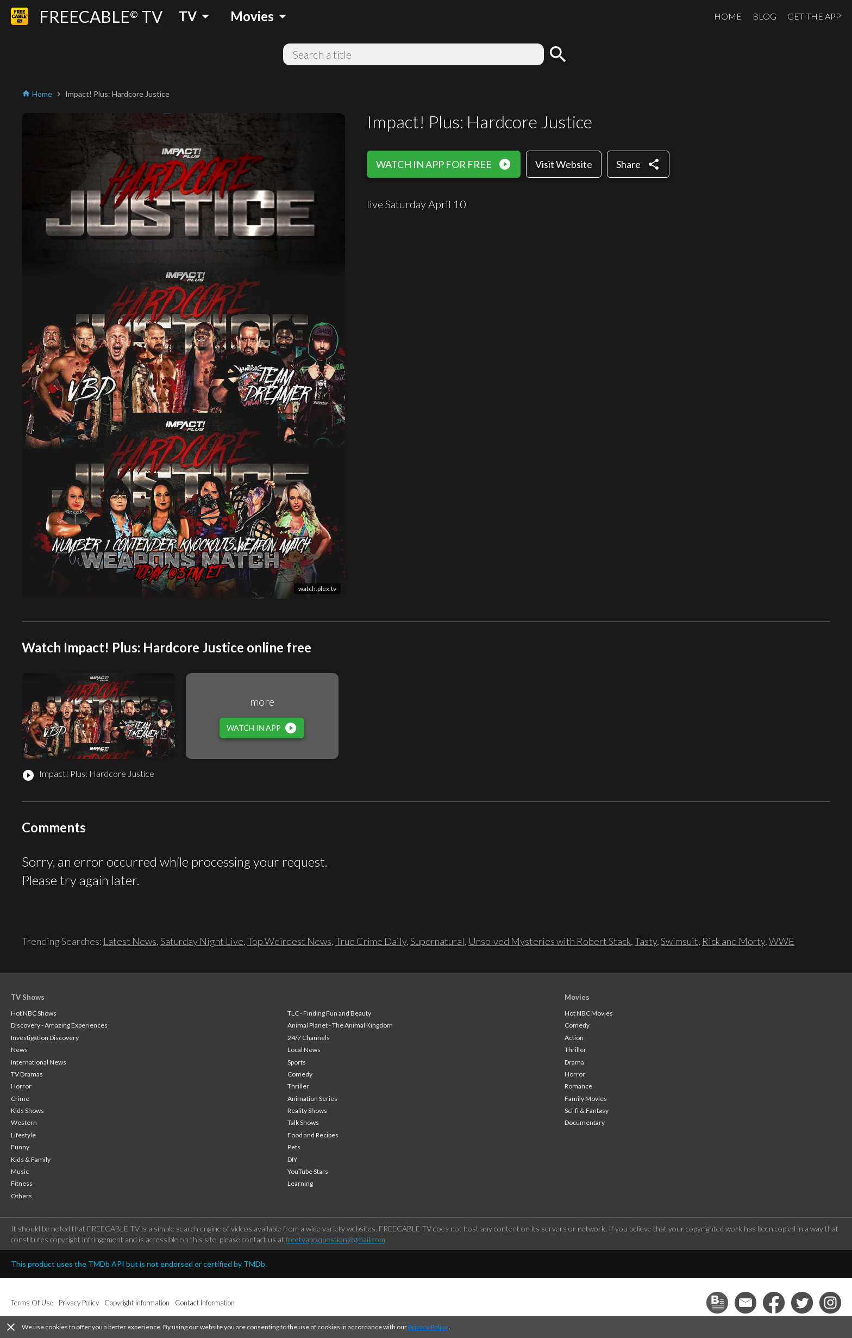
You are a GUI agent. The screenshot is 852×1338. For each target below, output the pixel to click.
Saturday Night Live (201, 941)
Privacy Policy (428, 1327)
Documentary (585, 1122)
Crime (20, 1098)
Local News (304, 1049)
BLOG (764, 16)
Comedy (299, 1074)
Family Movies (586, 1098)
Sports (296, 1062)
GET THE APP (814, 16)
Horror (21, 1086)
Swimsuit (679, 941)
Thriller (298, 1086)
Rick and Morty (733, 941)
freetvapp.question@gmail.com (335, 1239)
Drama (574, 1062)
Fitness (22, 1183)
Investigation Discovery (45, 1038)
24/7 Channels (308, 1038)
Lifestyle (23, 1135)
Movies (577, 997)
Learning (300, 1183)
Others (21, 1196)
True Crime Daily (370, 941)
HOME (728, 16)
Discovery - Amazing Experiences (59, 1025)
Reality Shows (307, 1110)
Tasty (646, 941)
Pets (293, 1147)
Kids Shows (27, 1110)
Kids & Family (31, 1159)
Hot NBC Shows (34, 1013)
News (19, 1049)
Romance (578, 1086)
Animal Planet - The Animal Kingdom (340, 1025)
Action (574, 1038)
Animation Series (312, 1098)
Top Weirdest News (289, 941)
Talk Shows (303, 1122)
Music (20, 1171)
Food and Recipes (313, 1135)
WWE (781, 941)
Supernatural (437, 941)
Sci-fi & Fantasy (587, 1110)
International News (38, 1062)
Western (24, 1122)
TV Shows (28, 997)
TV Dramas (27, 1074)
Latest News (129, 941)
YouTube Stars (307, 1171)
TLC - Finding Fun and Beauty (329, 1013)
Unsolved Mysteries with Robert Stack (549, 941)
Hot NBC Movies (589, 1013)
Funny (20, 1147)
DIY (292, 1159)
